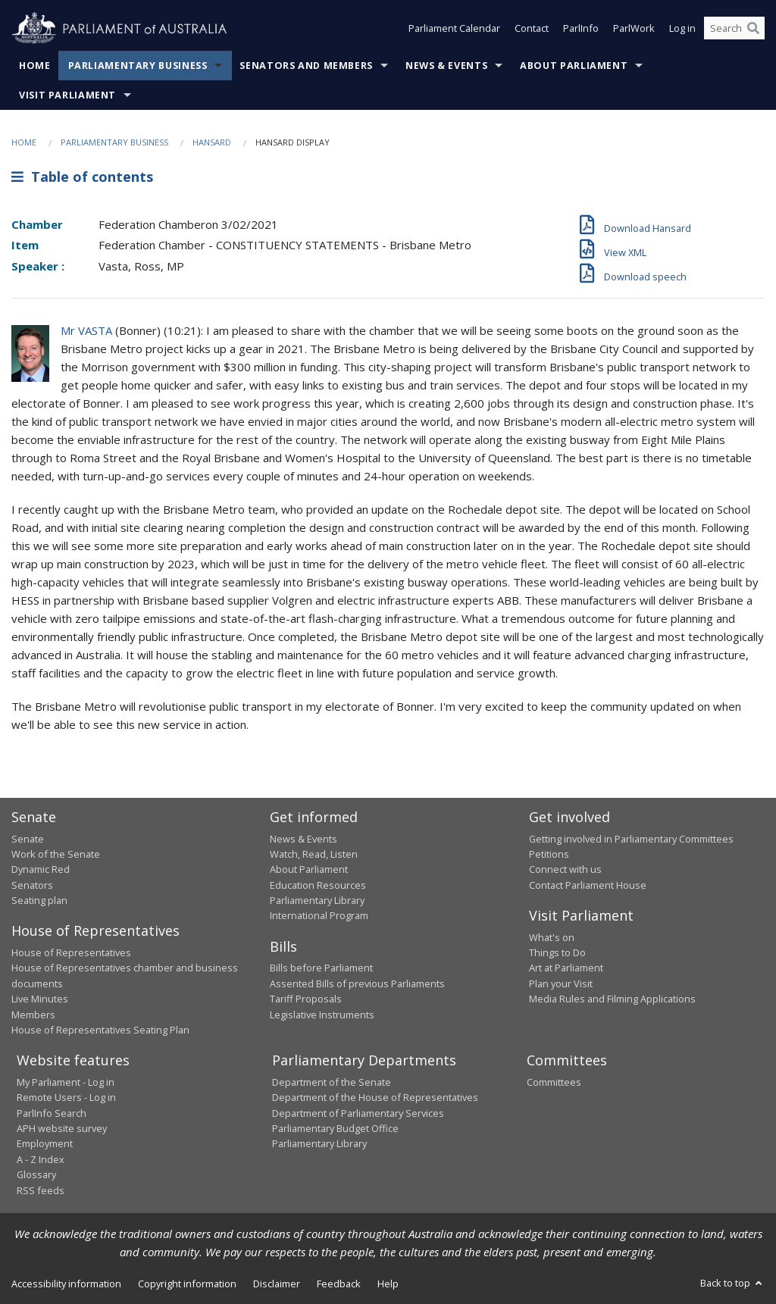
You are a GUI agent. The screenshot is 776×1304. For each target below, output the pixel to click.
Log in (682, 29)
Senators (32, 885)
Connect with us (565, 869)
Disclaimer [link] (276, 1283)
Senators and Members (306, 65)
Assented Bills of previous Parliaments (357, 983)
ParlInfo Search (51, 1113)
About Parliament (573, 65)
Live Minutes (39, 998)
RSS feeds (40, 1190)
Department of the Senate (331, 1082)
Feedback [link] (339, 1283)
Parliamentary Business (138, 65)
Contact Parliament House (587, 885)
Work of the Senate (55, 854)
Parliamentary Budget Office (335, 1128)
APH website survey (62, 1128)
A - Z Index (40, 1159)
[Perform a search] (753, 28)
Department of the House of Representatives (375, 1097)
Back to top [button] (732, 1283)
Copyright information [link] (187, 1283)
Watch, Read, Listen (314, 854)
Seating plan (39, 900)
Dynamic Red (40, 869)
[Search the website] (734, 28)
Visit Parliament (67, 95)
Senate (27, 839)
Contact (532, 29)
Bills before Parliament (321, 967)
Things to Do (557, 952)
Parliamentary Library (317, 900)
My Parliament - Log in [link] (65, 1082)
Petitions (549, 854)
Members (33, 1014)
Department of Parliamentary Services (358, 1113)
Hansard (211, 142)
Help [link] (388, 1283)
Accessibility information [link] (66, 1283)
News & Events (446, 65)
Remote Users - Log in (66, 1097)
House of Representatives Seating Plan (100, 1030)
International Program (319, 915)
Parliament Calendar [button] (454, 29)
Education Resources (318, 885)
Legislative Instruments (322, 1014)
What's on (551, 937)
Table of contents (82, 176)
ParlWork (634, 29)
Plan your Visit (561, 983)
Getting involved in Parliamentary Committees (631, 839)
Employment (45, 1143)
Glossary (36, 1174)
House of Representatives (71, 952)
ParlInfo (581, 29)
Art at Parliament (566, 967)
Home (35, 65)
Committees (554, 1082)
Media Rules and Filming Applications (612, 998)
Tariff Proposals (306, 998)
